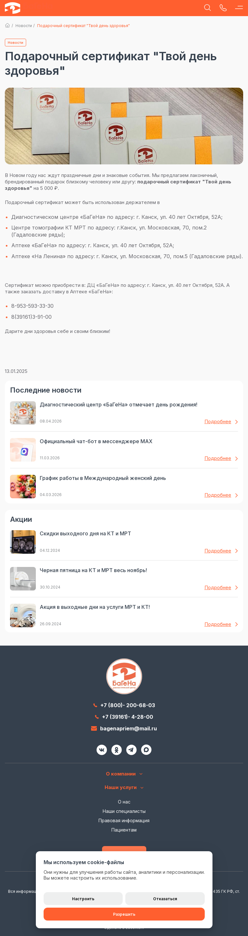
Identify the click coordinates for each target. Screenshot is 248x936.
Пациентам (124, 830)
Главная (7, 25)
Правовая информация (124, 820)
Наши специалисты (124, 811)
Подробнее (221, 421)
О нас (124, 801)
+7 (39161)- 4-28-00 (124, 717)
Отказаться (165, 898)
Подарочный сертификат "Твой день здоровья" (83, 25)
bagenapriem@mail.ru (124, 728)
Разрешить (124, 914)
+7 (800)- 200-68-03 (124, 705)
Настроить (83, 898)
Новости (24, 25)
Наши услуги (124, 787)
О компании (124, 774)
